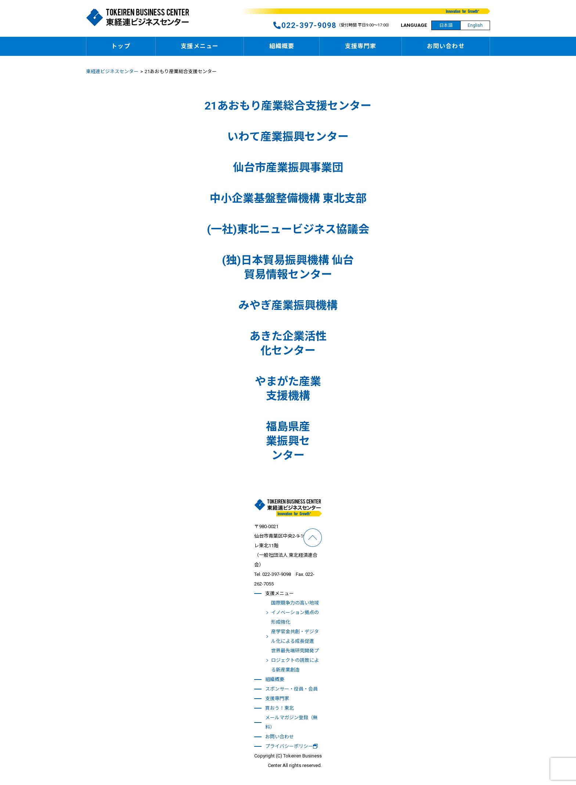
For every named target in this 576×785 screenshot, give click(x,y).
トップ (120, 46)
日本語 (446, 25)
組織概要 (281, 46)
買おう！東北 (279, 708)
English (475, 25)
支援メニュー (200, 46)
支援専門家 (361, 46)
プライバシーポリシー (291, 746)
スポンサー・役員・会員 (291, 689)
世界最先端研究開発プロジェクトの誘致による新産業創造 (295, 660)
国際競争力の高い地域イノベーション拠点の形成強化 (295, 612)
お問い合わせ (446, 46)
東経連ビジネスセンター (112, 71)
